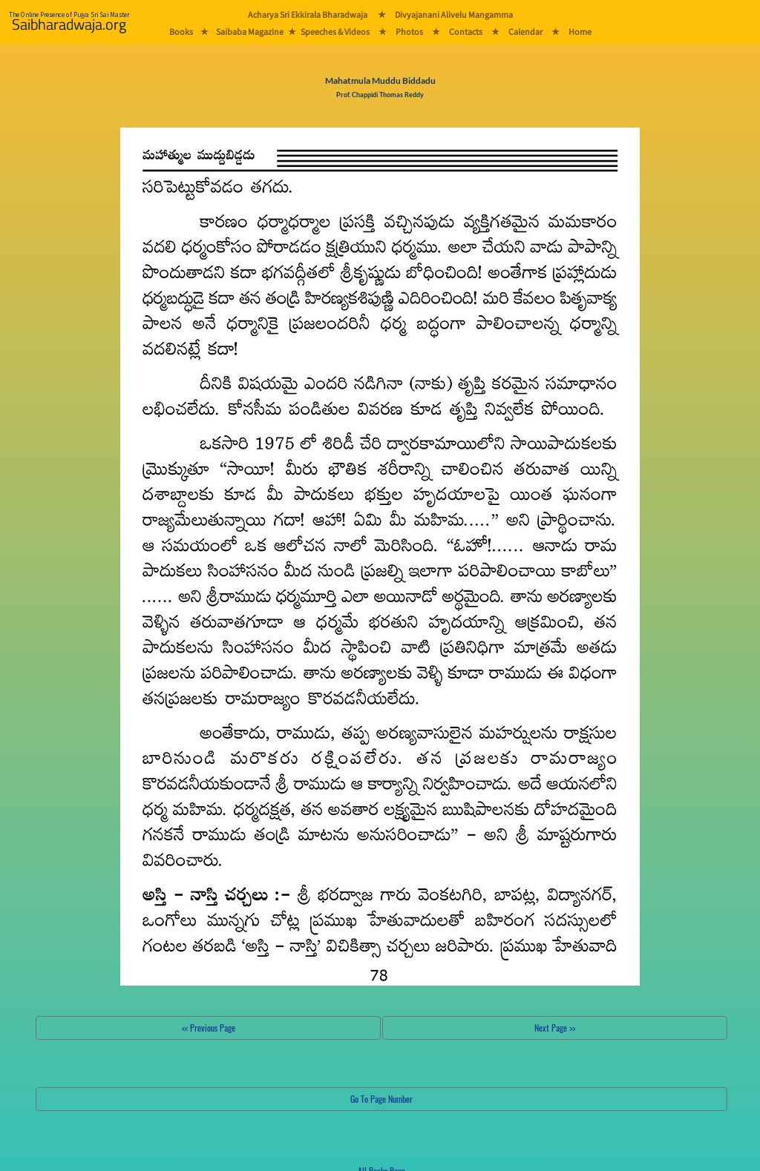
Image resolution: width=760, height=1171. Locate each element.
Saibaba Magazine (250, 31)
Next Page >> (554, 1027)
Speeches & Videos (335, 31)
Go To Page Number (381, 1098)
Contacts (465, 31)
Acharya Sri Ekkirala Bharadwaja (307, 14)
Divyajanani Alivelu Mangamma (454, 14)
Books (181, 31)
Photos (409, 31)
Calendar (525, 31)
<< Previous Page (208, 1027)
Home (580, 31)
